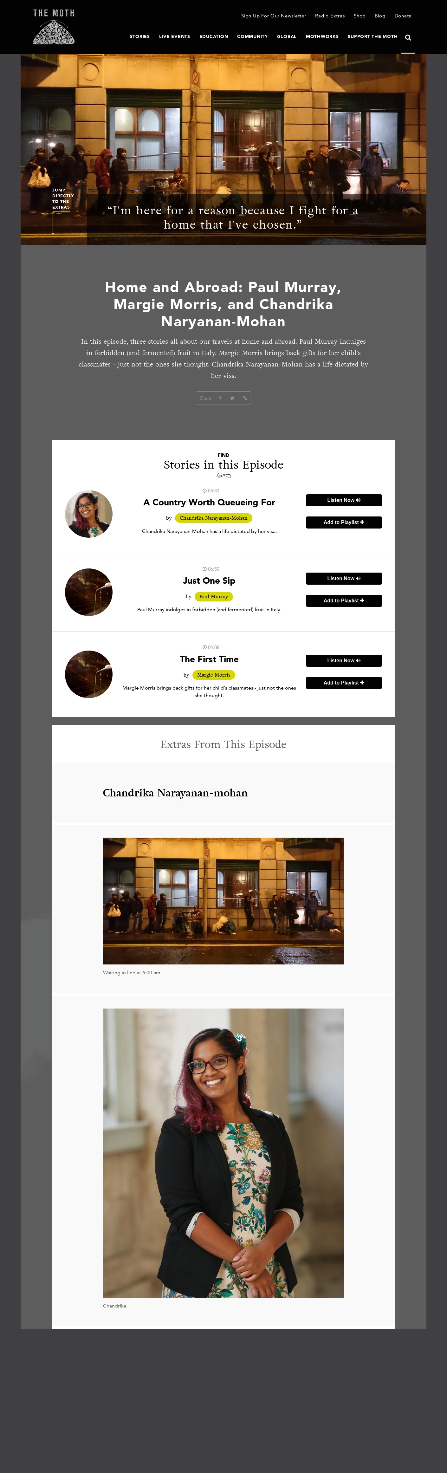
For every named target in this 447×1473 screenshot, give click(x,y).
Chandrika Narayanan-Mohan (214, 518)
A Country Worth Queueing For (209, 502)
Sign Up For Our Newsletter (273, 16)
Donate (403, 16)
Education (213, 36)
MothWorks (322, 36)
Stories (140, 36)
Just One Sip (209, 580)
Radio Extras (330, 16)
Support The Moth (373, 36)
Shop (360, 16)
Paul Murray (213, 597)
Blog (380, 16)
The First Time (209, 659)
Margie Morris (213, 675)
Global (287, 36)
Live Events (174, 36)
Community (252, 36)
